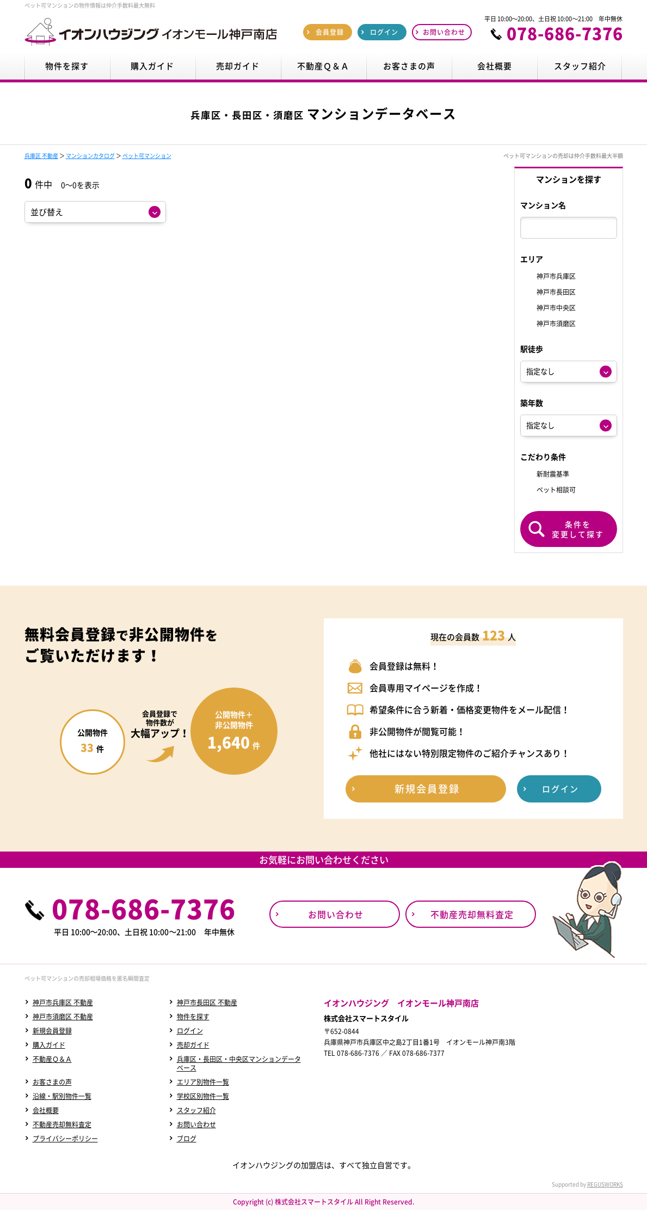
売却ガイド (193, 1045)
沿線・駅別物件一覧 (62, 1096)
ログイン (190, 1031)
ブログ (186, 1139)
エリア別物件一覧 (203, 1082)
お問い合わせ (196, 1124)
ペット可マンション (146, 155)
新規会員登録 (52, 1031)
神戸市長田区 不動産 (207, 1002)
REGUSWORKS (605, 1184)
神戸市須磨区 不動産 (63, 1016)
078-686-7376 (565, 33)
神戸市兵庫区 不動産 (63, 1002)
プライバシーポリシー (65, 1139)
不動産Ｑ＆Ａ (52, 1059)
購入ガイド (49, 1045)
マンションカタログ (90, 155)
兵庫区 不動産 (41, 155)
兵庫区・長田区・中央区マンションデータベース (239, 1063)
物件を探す (193, 1016)
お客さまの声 (52, 1082)
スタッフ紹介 (196, 1110)
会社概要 (46, 1110)
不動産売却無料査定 (62, 1124)
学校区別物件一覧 (203, 1096)
